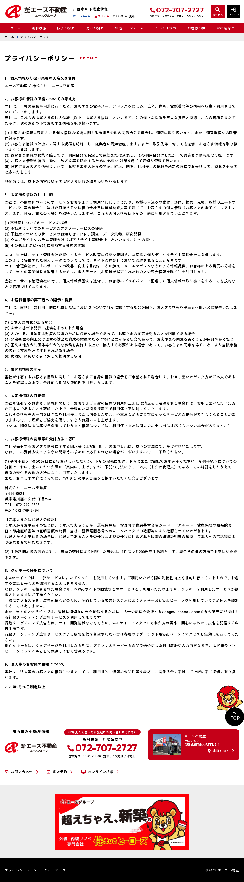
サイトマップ (55, 870)
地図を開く (218, 750)
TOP (235, 718)
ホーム (15, 28)
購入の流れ (66, 28)
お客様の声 (196, 28)
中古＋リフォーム (129, 28)
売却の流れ (95, 28)
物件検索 (39, 28)
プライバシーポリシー (23, 870)
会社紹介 (224, 28)
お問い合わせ (19, 772)
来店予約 (57, 772)
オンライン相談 (97, 772)
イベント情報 (166, 28)
